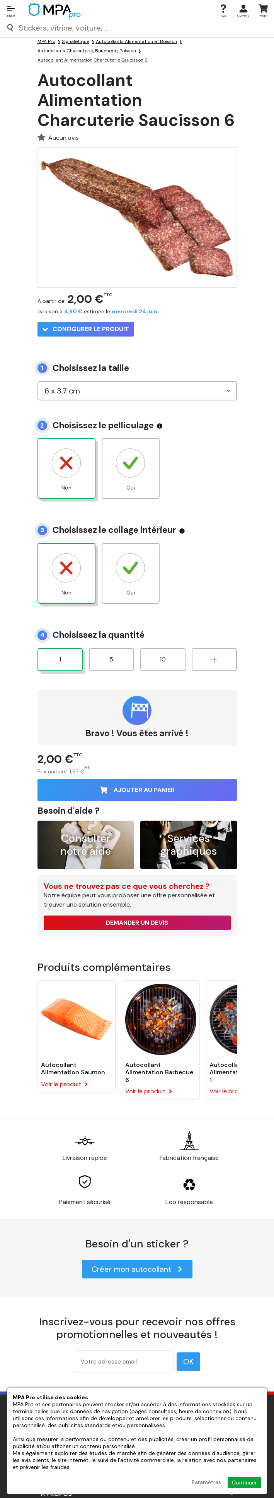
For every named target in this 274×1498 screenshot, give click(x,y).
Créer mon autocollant (137, 1269)
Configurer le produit (86, 329)
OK (188, 1362)
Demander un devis (137, 923)
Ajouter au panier (137, 790)
